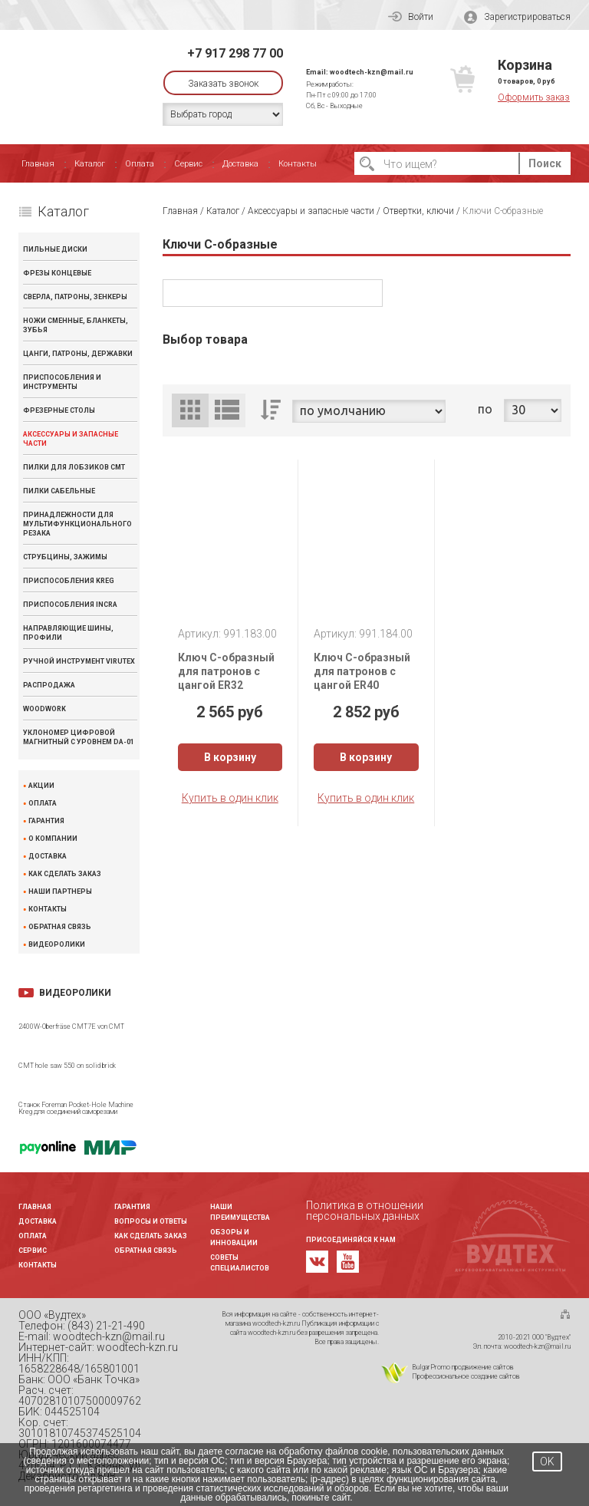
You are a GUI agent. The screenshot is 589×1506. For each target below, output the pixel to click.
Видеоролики (56, 944)
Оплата (139, 164)
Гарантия (46, 821)
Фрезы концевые (57, 273)
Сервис (188, 164)
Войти (410, 17)
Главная (37, 164)
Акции (41, 786)
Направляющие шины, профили (68, 632)
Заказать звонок (223, 83)
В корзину (230, 757)
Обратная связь (59, 927)
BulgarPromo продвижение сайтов (463, 1367)
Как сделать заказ (64, 874)
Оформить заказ (534, 97)
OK (547, 1461)
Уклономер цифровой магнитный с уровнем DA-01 (78, 737)
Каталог (89, 164)
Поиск (544, 163)
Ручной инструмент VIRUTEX (79, 661)
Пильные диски (55, 249)
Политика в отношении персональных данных (364, 1210)
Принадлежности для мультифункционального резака (77, 524)
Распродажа (49, 685)
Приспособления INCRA (70, 604)
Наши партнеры (60, 891)
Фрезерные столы (59, 410)
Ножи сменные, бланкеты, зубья (75, 325)
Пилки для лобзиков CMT (74, 467)
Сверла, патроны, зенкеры (75, 297)
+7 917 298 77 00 (235, 53)
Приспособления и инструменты (62, 382)
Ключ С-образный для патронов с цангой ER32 (226, 671)
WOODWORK (44, 709)
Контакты (297, 164)
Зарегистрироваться (517, 17)
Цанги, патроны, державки (78, 354)
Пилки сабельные (59, 491)
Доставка (240, 164)
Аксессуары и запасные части (70, 438)
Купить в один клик (230, 798)
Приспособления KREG (68, 581)
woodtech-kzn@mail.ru (371, 72)
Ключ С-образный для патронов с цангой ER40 (362, 671)
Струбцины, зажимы (65, 557)
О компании (52, 838)
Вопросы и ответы (150, 1221)
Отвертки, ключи (418, 211)
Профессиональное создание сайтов (466, 1376)
